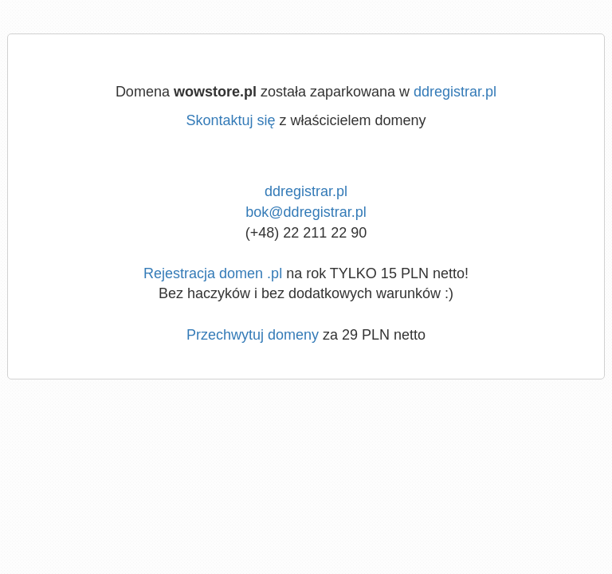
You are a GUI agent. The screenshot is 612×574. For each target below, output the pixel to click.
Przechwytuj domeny (252, 335)
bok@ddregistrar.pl (305, 212)
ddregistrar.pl (455, 92)
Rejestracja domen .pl (212, 273)
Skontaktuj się (230, 120)
